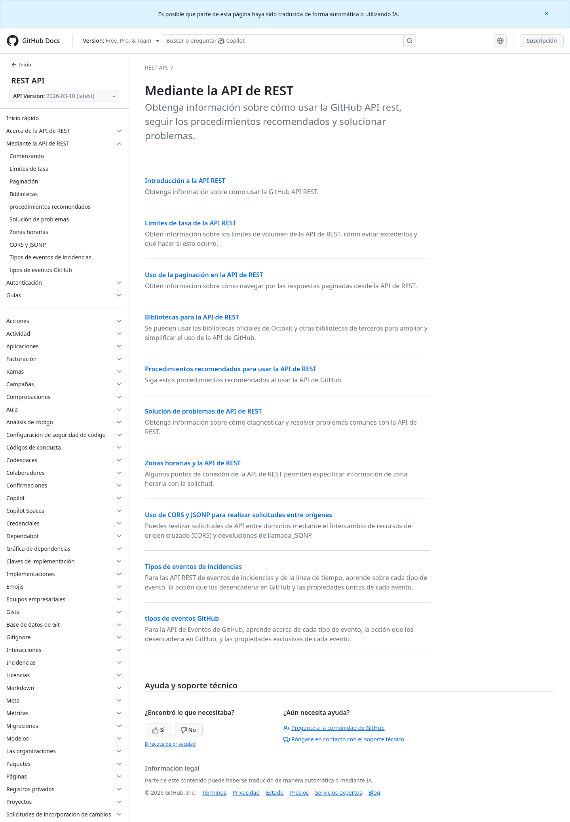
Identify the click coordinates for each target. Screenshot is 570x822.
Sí (158, 729)
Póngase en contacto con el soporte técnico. (344, 739)
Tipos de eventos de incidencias (193, 566)
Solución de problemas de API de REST (203, 411)
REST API (28, 80)
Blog (374, 792)
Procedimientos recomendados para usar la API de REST (231, 369)
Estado (274, 792)
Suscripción (541, 40)
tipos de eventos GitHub (182, 618)
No (188, 729)
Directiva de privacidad (170, 744)
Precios (299, 792)
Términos (214, 792)
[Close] (547, 12)
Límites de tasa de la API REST (190, 223)
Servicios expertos (338, 792)
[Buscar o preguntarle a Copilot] (289, 40)
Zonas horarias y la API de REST (193, 463)
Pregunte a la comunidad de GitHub (334, 727)
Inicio (21, 64)
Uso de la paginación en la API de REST (204, 274)
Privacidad (246, 792)
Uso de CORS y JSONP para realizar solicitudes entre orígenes (238, 514)
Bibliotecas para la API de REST (192, 317)
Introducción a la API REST (185, 180)
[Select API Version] (64, 96)
